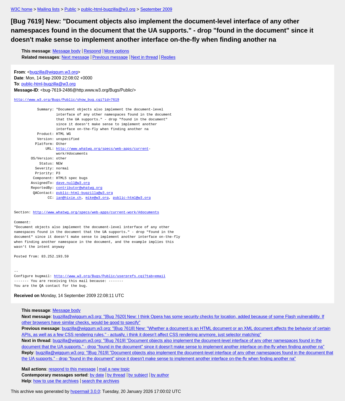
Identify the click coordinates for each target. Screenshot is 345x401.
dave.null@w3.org (73, 183)
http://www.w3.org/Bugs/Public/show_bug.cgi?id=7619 (66, 99)
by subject (138, 375)
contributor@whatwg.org (79, 188)
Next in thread (144, 57)
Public (70, 9)
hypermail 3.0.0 (85, 391)
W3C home (21, 9)
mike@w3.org (97, 198)
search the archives (100, 381)
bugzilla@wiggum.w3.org (54, 72)
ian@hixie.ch (68, 198)
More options (116, 51)
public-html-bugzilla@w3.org (108, 9)
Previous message (110, 57)
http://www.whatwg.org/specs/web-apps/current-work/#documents (96, 212)
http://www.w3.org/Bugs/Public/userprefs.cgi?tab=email (109, 276)
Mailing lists (48, 9)
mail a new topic (114, 369)
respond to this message (72, 369)
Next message (75, 57)
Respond (92, 51)
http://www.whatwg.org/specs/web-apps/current (102, 149)
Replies (168, 57)
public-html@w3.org (132, 198)
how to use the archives (56, 381)
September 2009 (156, 9)
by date (97, 375)
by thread (116, 375)
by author (160, 375)
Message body (67, 51)
